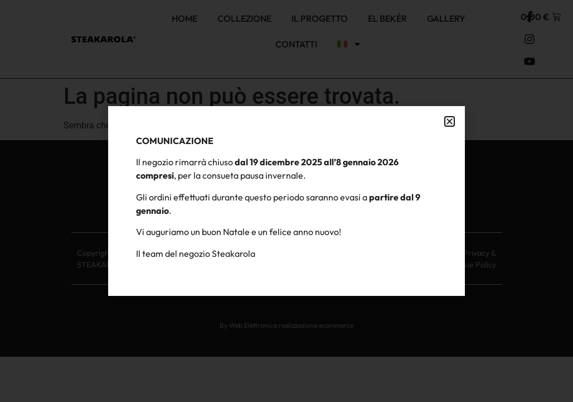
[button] (449, 121)
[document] (286, 201)
